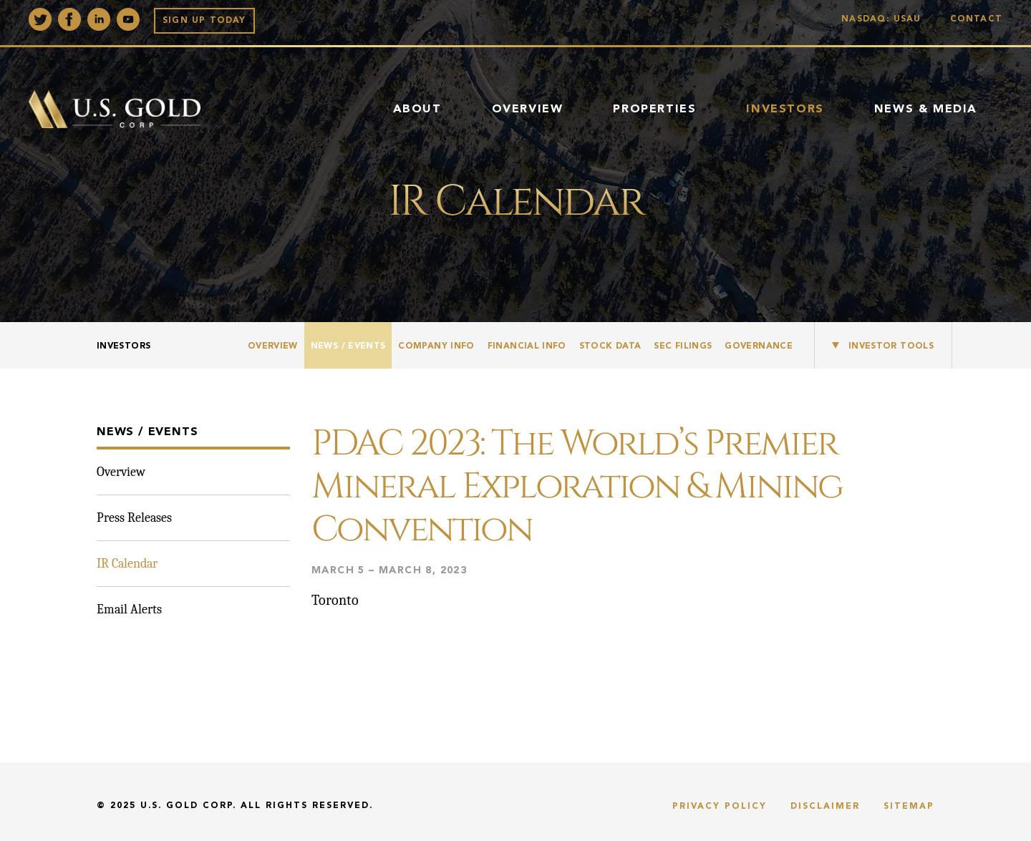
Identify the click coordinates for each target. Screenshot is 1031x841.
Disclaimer (825, 806)
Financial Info (527, 346)
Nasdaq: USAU (884, 19)
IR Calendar (127, 563)
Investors (784, 109)
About (417, 109)
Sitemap (909, 806)
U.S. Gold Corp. (188, 806)
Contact (976, 19)
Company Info (436, 346)
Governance (759, 346)
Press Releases (134, 517)
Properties (654, 109)
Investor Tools (891, 346)
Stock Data (610, 346)
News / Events (348, 346)
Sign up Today (204, 20)
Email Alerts (129, 609)
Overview (527, 109)
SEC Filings (683, 346)
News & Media (925, 109)
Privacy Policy (719, 806)
